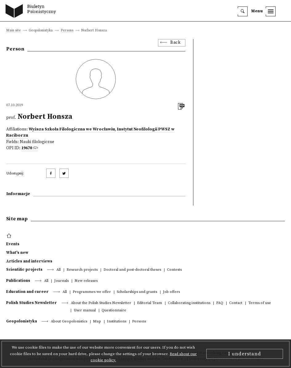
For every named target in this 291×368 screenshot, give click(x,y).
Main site (13, 31)
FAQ (219, 303)
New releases (86, 281)
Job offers (171, 292)
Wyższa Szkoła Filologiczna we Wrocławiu (72, 129)
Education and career (27, 291)
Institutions (116, 321)
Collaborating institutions (189, 303)
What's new (17, 252)
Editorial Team (149, 303)
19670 (26, 148)
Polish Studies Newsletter (31, 302)
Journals (61, 281)
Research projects (82, 270)
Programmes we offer (92, 292)
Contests (174, 270)
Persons (67, 31)
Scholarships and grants (137, 292)
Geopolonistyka (21, 321)
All (58, 270)
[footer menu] (9, 236)
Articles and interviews (29, 261)
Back (175, 42)
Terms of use (259, 303)
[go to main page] (32, 12)
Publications (18, 280)
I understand (244, 354)
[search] (243, 11)
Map (97, 321)
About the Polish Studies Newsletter (101, 303)
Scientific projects (24, 269)
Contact (235, 303)
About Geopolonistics (69, 321)
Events (12, 244)
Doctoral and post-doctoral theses (132, 270)
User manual (85, 310)
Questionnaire (114, 310)
